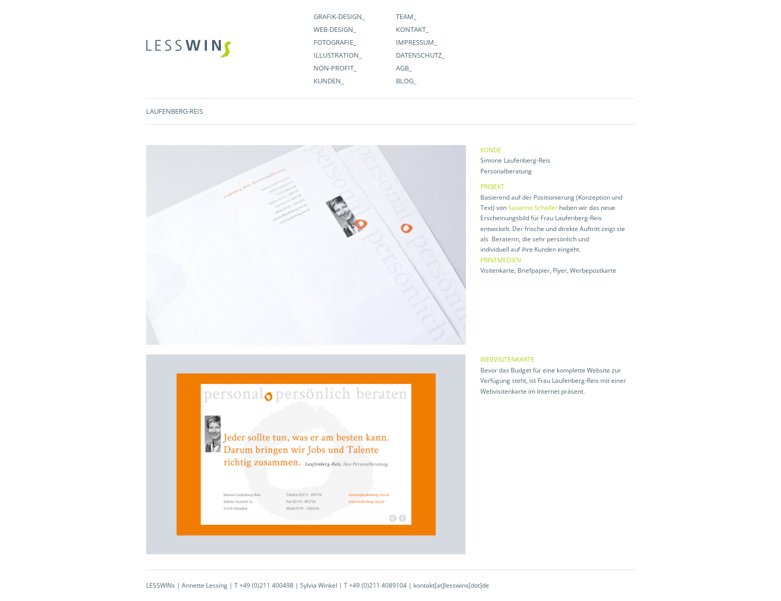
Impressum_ (416, 42)
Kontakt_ (412, 29)
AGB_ (404, 68)
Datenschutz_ (420, 55)
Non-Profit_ (335, 68)
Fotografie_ (335, 42)
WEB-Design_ (335, 29)
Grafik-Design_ (339, 16)
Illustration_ (338, 55)
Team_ (406, 16)
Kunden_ (329, 80)
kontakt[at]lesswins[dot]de (451, 585)
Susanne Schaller (533, 207)
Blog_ (406, 80)
